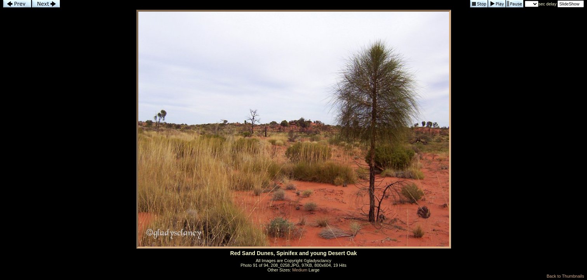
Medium (299, 270)
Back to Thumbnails (565, 276)
